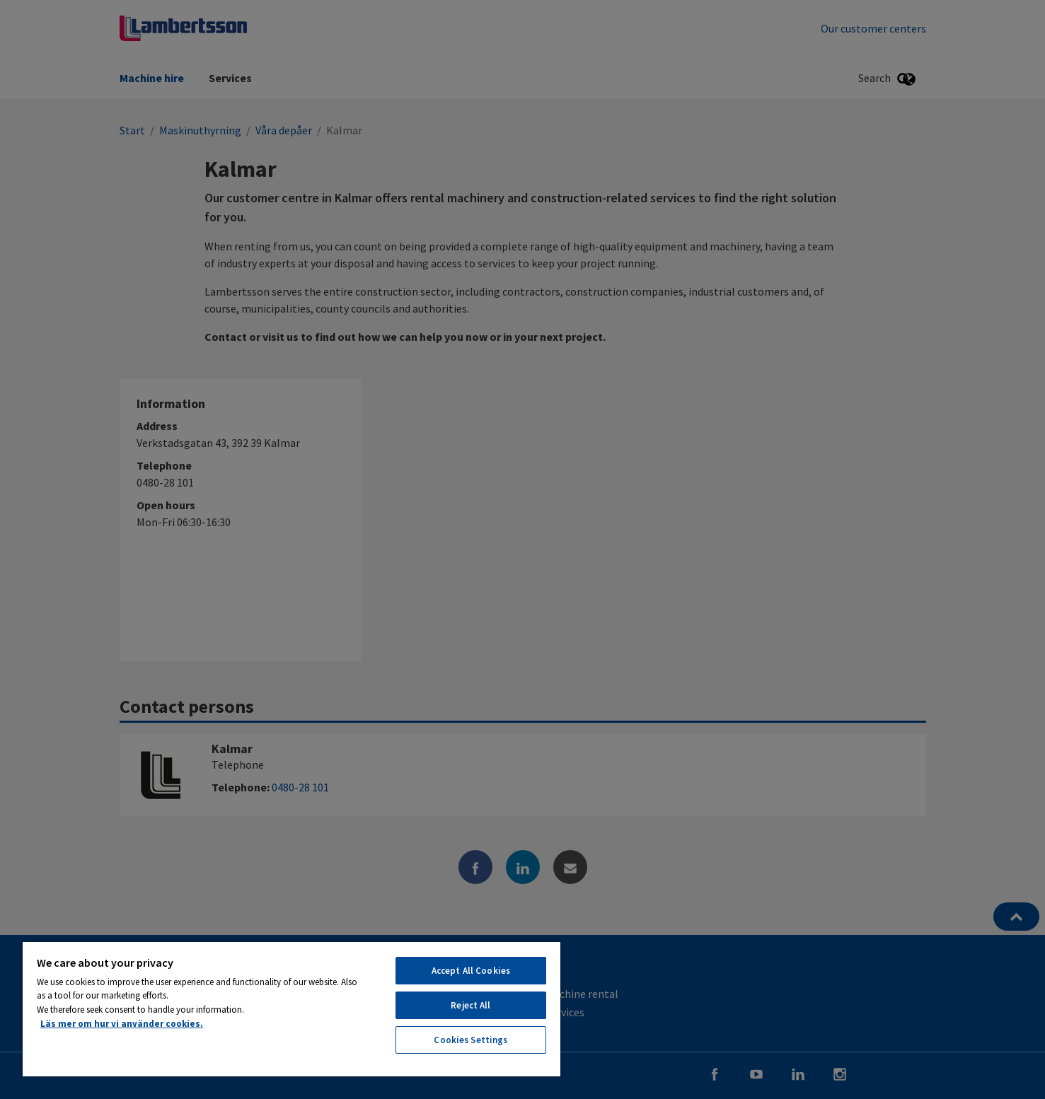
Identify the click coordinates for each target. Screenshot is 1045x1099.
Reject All (470, 1005)
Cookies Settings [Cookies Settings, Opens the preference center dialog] (470, 1040)
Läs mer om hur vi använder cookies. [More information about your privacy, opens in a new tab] (121, 1024)
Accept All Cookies (471, 971)
